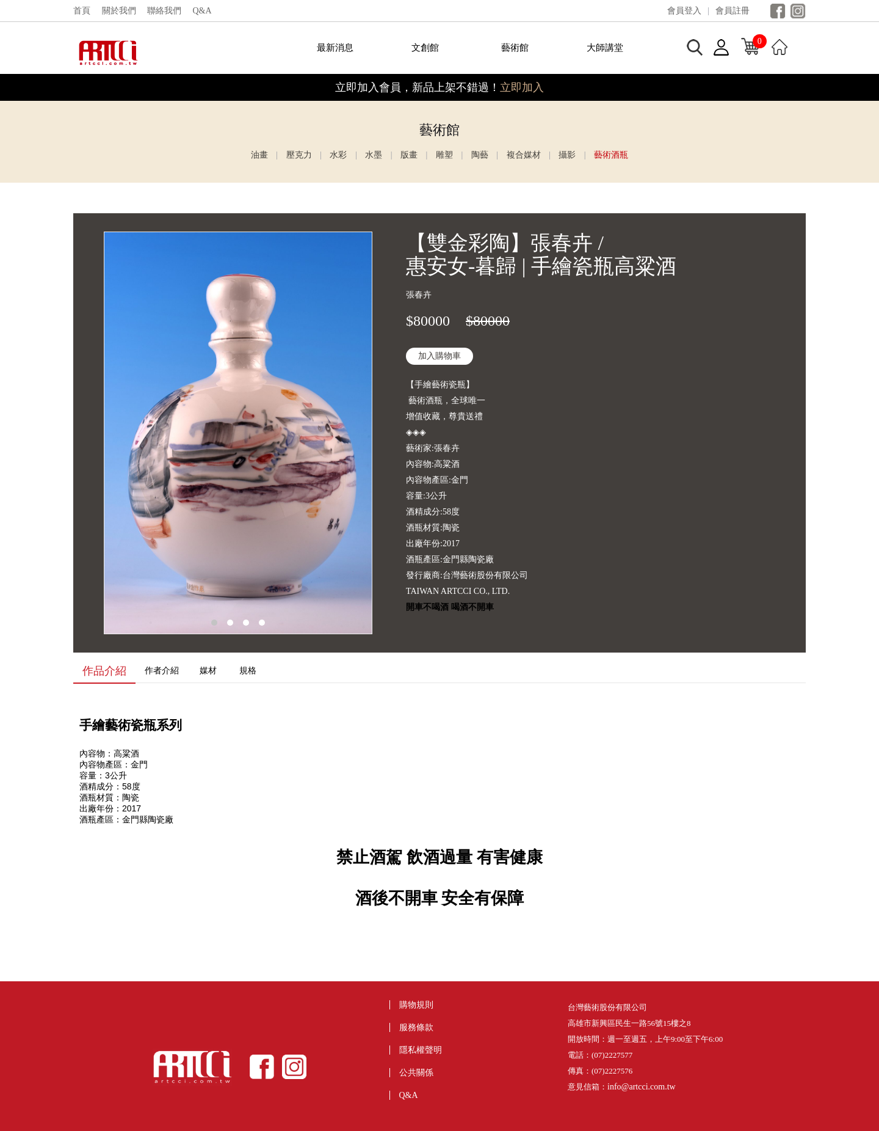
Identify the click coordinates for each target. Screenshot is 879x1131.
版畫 (409, 154)
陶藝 (479, 154)
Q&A (202, 10)
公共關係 (416, 1072)
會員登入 (684, 10)
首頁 (81, 10)
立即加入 (522, 87)
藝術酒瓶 (611, 154)
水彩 (338, 154)
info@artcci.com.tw (641, 1086)
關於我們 (119, 10)
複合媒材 (524, 154)
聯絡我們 (164, 10)
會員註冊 (732, 10)
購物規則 (416, 1004)
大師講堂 (605, 48)
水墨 (373, 154)
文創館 (425, 48)
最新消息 (335, 48)
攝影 (567, 154)
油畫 (259, 154)
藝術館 (515, 48)
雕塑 (444, 154)
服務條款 (416, 1027)
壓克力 (299, 154)
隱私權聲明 (420, 1050)
